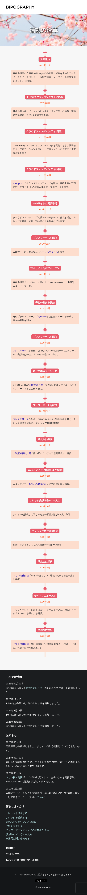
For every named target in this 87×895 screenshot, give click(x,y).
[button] (79, 7)
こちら (40, 797)
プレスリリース (50, 252)
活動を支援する (14, 825)
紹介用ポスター (37, 385)
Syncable (42, 316)
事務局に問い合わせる (18, 838)
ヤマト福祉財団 (21, 644)
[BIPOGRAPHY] (20, 7)
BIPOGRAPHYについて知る (21, 821)
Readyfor (17, 183)
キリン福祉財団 (21, 575)
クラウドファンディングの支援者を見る (27, 830)
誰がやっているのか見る (19, 834)
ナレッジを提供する (16, 817)
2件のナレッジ (34, 688)
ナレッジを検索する (16, 813)
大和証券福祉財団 (22, 453)
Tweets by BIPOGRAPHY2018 (22, 860)
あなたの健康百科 (38, 484)
